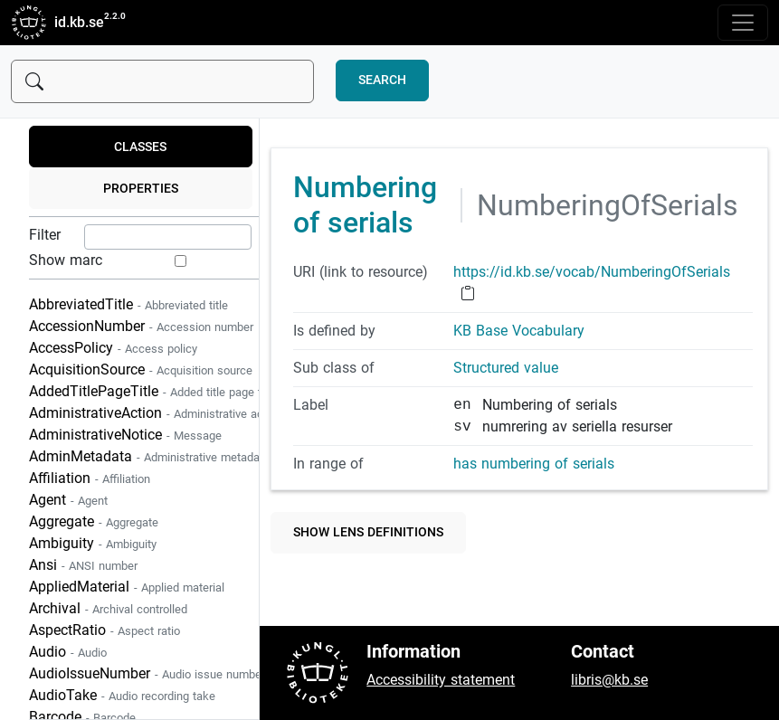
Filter (45, 234)
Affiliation (89, 478)
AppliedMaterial (126, 586)
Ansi (83, 564)
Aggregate (93, 521)
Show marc (65, 260)
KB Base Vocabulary (518, 330)
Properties (140, 188)
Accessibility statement (440, 679)
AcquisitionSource (140, 369)
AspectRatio (104, 630)
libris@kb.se (609, 679)
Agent (68, 499)
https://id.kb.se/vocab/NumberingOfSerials (591, 271)
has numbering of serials (533, 463)
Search (382, 80)
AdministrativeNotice (125, 434)
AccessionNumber (141, 326)
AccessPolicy (113, 347)
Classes (140, 147)
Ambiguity (93, 543)
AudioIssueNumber (147, 673)
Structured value (505, 367)
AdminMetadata (149, 456)
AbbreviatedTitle (128, 304)
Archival (108, 608)
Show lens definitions (368, 532)
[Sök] (162, 81)
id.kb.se (57, 23)
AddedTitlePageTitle (153, 391)
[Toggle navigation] (742, 23)
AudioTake (122, 695)
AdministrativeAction (155, 413)
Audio (68, 651)
